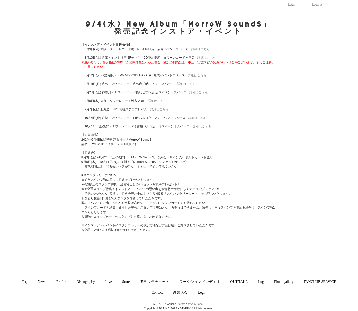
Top (25, 282)
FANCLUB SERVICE (320, 282)
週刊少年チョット (154, 282)
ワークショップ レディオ (199, 282)
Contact (157, 293)
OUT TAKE (239, 282)
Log (261, 282)
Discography (86, 282)
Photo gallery (284, 282)
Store (126, 282)
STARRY (160, 303)
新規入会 (180, 293)
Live (108, 282)
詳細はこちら (200, 49)
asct (200, 303)
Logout (317, 4)
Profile (61, 282)
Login (292, 4)
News (42, 282)
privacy (191, 303)
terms (181, 303)
